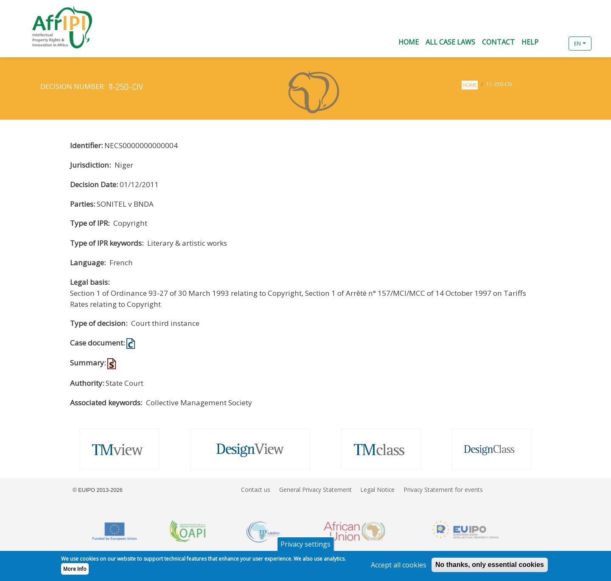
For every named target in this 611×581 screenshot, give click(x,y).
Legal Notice (377, 490)
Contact (498, 42)
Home (408, 42)
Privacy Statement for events (443, 490)
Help (529, 42)
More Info (75, 571)
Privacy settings (305, 546)
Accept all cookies (398, 567)
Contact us (255, 490)
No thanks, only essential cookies (489, 567)
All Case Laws (450, 42)
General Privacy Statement (315, 490)
